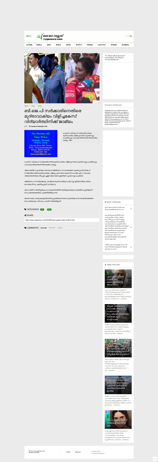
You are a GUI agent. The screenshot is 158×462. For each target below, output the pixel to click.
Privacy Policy (96, 451)
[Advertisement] (79, 16)
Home (26, 106)
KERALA (39, 45)
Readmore (124, 299)
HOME (29, 45)
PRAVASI (90, 45)
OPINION (114, 45)
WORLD (58, 45)
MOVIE (68, 45)
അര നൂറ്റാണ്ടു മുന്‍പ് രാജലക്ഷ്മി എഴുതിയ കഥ (117, 423)
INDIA (49, 45)
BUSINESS (125, 45)
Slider (40, 106)
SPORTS (79, 45)
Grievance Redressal (98, 453)
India (33, 106)
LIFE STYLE (102, 45)
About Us (78, 452)
